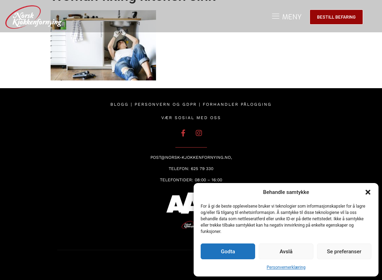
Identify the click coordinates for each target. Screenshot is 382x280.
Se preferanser (344, 251)
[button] (367, 192)
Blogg (119, 104)
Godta (228, 251)
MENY (292, 17)
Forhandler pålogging (237, 104)
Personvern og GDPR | (169, 104)
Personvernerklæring (286, 267)
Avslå (286, 251)
